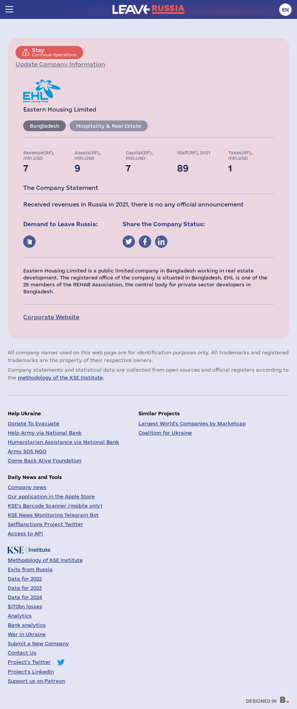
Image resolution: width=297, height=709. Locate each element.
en (285, 9)
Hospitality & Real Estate (108, 126)
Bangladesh (44, 126)
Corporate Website (51, 317)
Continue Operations (54, 52)
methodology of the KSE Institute (60, 377)
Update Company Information (60, 64)
